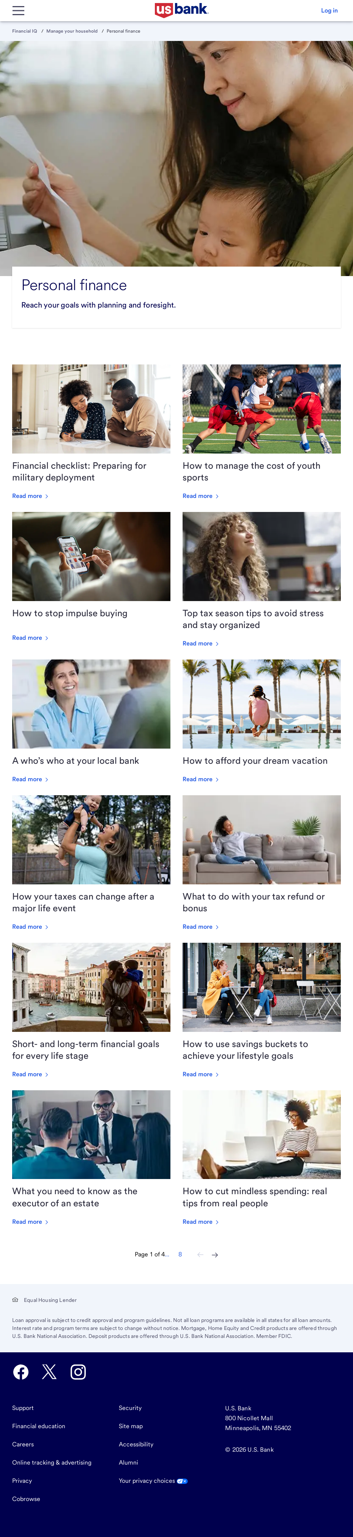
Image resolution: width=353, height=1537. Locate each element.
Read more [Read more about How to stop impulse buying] (31, 637)
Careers (23, 1444)
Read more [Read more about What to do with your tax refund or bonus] (201, 926)
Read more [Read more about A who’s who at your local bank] (31, 779)
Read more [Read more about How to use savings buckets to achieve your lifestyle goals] (201, 1074)
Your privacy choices (153, 1480)
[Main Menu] (18, 11)
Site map (131, 1426)
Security (130, 1407)
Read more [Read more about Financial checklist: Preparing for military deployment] (31, 495)
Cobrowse (26, 1498)
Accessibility (136, 1444)
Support (23, 1407)
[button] (329, 10)
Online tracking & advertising (51, 1462)
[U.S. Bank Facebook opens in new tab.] (20, 1372)
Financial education (38, 1426)
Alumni (128, 1462)
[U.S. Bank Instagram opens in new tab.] (78, 1372)
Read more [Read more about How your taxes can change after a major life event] (31, 926)
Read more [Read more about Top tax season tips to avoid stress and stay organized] (201, 643)
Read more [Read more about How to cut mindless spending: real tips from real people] (201, 1221)
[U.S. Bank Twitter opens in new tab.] (49, 1372)
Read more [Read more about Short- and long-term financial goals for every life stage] (31, 1074)
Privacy (22, 1480)
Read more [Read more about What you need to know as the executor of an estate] (31, 1221)
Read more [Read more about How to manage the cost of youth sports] (201, 495)
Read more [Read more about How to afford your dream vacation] (201, 779)
